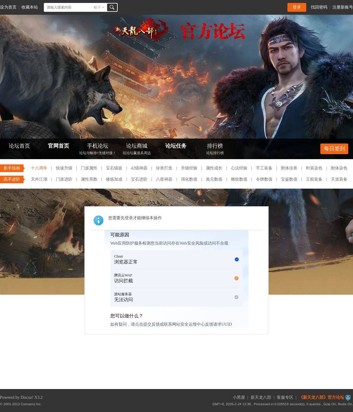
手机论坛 (97, 149)
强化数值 (189, 179)
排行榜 (215, 149)
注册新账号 (342, 7)
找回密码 (319, 7)
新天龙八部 (261, 397)
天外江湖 (39, 179)
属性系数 (89, 179)
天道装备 (339, 179)
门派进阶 (64, 179)
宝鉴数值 (289, 179)
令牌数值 (264, 179)
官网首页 (58, 146)
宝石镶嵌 (114, 168)
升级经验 (189, 168)
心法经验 (239, 168)
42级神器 (139, 168)
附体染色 (339, 168)
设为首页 (8, 7)
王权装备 (314, 179)
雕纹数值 (239, 179)
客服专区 (285, 397)
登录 (297, 7)
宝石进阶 (139, 179)
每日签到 (334, 148)
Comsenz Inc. (31, 404)
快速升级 (64, 168)
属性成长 (214, 168)
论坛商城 (136, 149)
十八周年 (39, 168)
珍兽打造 (164, 168)
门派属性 (89, 168)
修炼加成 (114, 179)
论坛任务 (176, 146)
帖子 (97, 7)
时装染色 (314, 168)
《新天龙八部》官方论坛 (321, 397)
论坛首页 (19, 146)
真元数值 (214, 179)
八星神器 (164, 179)
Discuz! (27, 397)
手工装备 (264, 168)
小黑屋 (239, 397)
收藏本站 (29, 7)
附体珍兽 (289, 168)
